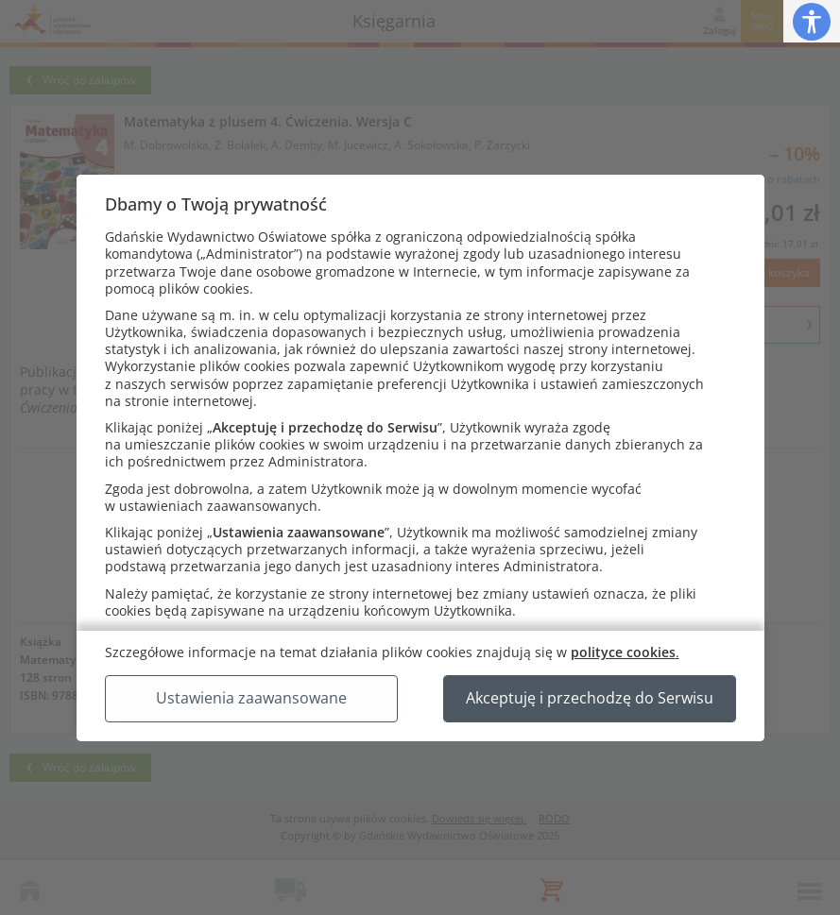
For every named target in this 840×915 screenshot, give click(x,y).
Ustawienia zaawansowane (251, 697)
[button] (812, 21)
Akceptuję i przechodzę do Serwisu (589, 697)
